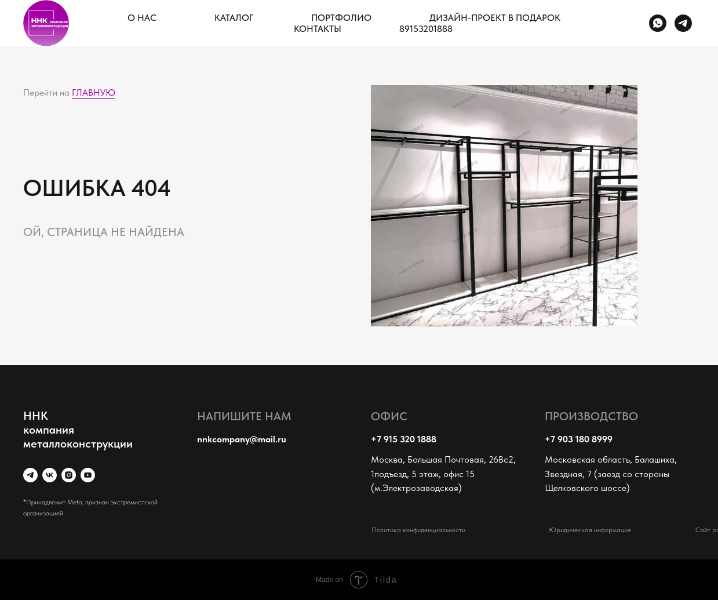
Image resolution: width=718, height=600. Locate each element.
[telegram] (683, 23)
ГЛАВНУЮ (93, 92)
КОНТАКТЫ (317, 28)
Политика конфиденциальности (418, 530)
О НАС (141, 17)
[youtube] (88, 475)
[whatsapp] (657, 23)
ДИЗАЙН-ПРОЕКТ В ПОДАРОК (494, 17)
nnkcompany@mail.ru (241, 439)
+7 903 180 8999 (579, 439)
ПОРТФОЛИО (341, 17)
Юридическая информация (590, 530)
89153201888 (426, 28)
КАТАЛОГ (233, 17)
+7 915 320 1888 (403, 439)
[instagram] (68, 475)
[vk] (49, 475)
